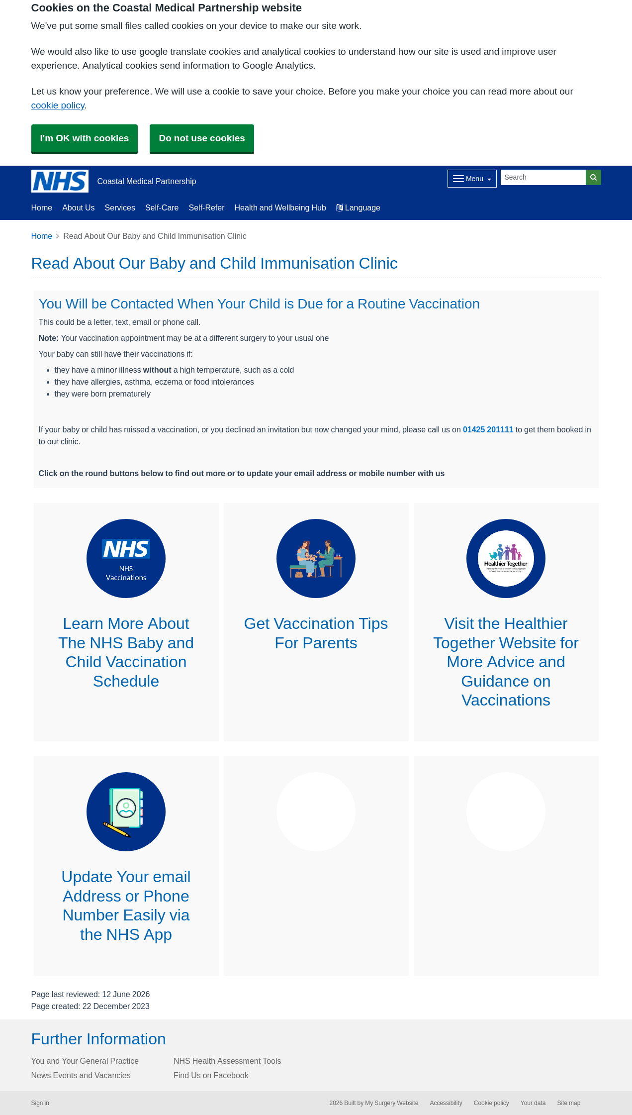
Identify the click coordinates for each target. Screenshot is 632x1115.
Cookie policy (491, 1103)
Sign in (40, 1103)
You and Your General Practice (85, 1061)
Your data (533, 1103)
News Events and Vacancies (81, 1075)
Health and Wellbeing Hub (280, 207)
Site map (568, 1103)
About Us (78, 207)
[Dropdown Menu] (472, 179)
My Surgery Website (391, 1103)
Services (120, 207)
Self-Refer (207, 207)
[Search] (543, 177)
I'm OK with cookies (84, 138)
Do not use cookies (202, 138)
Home (42, 207)
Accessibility (446, 1103)
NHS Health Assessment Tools (227, 1061)
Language (358, 207)
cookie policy (58, 105)
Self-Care (162, 207)
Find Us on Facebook (211, 1075)
